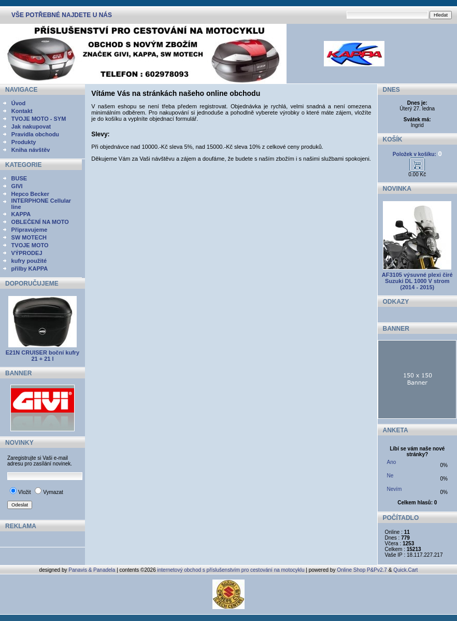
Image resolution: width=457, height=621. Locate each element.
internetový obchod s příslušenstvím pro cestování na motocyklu (231, 570)
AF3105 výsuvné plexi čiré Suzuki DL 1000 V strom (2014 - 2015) (417, 281)
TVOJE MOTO (30, 245)
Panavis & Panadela (92, 570)
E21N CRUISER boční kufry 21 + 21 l (42, 355)
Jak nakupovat (31, 126)
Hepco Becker (30, 194)
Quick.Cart (405, 570)
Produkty (23, 142)
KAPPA (21, 214)
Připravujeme (29, 230)
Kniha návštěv (30, 150)
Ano (391, 462)
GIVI (17, 186)
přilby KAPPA (29, 268)
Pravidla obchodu (35, 134)
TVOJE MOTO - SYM (38, 119)
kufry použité (29, 261)
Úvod (18, 103)
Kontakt (22, 111)
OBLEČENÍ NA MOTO (40, 222)
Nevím (394, 489)
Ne (390, 475)
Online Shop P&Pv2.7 (362, 570)
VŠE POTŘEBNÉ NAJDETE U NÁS (61, 15)
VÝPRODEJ (26, 253)
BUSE (19, 178)
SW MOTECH (29, 237)
